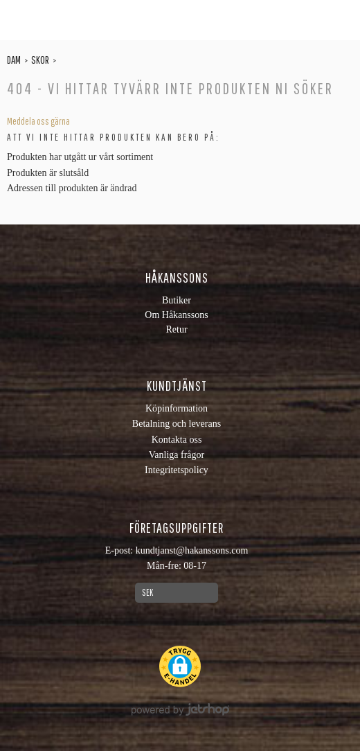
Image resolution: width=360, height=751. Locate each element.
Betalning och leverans (176, 423)
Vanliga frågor (176, 455)
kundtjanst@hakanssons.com (192, 550)
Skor (40, 59)
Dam (14, 59)
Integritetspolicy (176, 470)
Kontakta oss (177, 439)
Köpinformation (176, 408)
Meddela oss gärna (38, 121)
